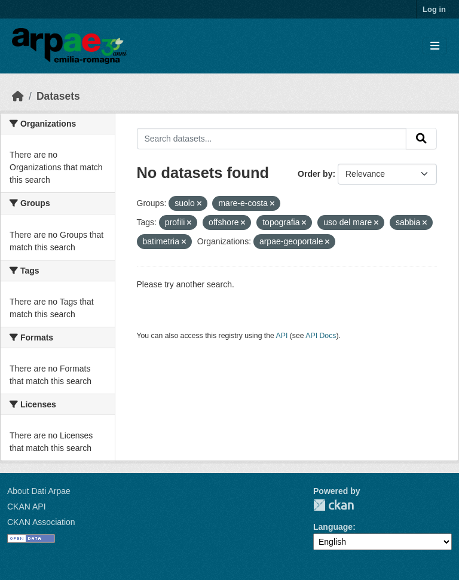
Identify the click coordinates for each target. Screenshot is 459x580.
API (282, 336)
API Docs (320, 336)
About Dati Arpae (39, 491)
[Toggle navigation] (435, 46)
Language (333, 527)
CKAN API (26, 506)
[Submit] (421, 138)
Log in (434, 9)
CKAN (333, 505)
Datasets (58, 96)
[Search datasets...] (272, 138)
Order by (315, 174)
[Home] (18, 96)
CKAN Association (41, 522)
